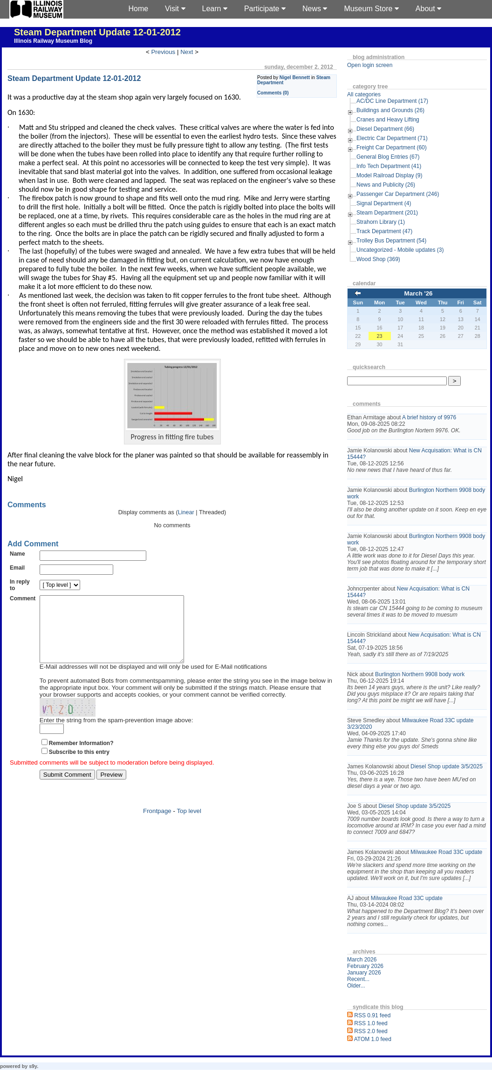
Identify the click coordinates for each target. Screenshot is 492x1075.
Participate (265, 9)
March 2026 (361, 959)
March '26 (418, 293)
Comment (22, 598)
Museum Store (371, 9)
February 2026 (365, 966)
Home (138, 9)
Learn (214, 9)
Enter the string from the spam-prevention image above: (116, 734)
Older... (356, 985)
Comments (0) (273, 92)
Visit (175, 9)
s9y (33, 1066)
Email (17, 567)
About (428, 9)
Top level (189, 824)
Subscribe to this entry (79, 766)
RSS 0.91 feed (372, 1015)
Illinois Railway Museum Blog (53, 41)
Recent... (358, 979)
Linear (186, 512)
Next (186, 51)
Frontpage (157, 824)
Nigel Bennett (295, 77)
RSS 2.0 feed (370, 1031)
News (314, 9)
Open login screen (369, 65)
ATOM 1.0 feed (372, 1039)
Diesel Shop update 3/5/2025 (446, 766)
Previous (163, 51)
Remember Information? (81, 757)
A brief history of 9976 (429, 417)
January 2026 (364, 972)
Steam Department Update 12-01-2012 (97, 32)
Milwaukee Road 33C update (446, 852)
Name (17, 554)
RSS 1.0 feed (370, 1023)
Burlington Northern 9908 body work (420, 674)
